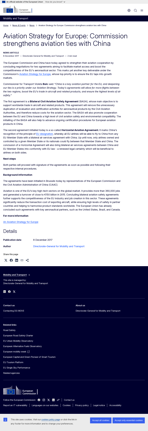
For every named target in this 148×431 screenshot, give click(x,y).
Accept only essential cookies (129, 420)
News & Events (19, 25)
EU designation (44, 133)
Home (5, 25)
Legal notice (99, 405)
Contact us (69, 400)
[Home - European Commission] (19, 9)
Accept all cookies (100, 420)
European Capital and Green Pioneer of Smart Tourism (29, 357)
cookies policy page (50, 419)
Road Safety (9, 330)
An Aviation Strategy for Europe (20, 222)
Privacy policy (82, 405)
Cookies (67, 405)
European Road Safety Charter (18, 335)
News (32, 25)
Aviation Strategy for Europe (35, 74)
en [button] (129, 10)
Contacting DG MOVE (13, 310)
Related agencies (11, 373)
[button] (6, 260)
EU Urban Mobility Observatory (18, 341)
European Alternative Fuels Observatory (22, 346)
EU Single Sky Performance (16, 367)
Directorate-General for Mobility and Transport (58, 246)
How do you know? (55, 2)
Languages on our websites (45, 405)
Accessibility (115, 405)
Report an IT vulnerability (15, 405)
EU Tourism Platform (13, 362)
